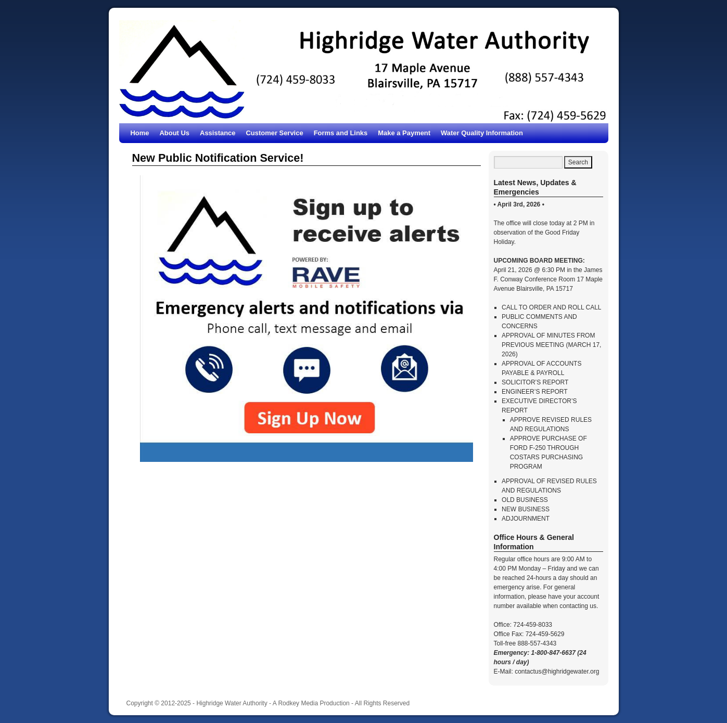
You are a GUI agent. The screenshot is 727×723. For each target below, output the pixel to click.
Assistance (217, 133)
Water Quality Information (482, 133)
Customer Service (274, 133)
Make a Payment (404, 133)
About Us (175, 133)
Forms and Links (341, 133)
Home (140, 133)
